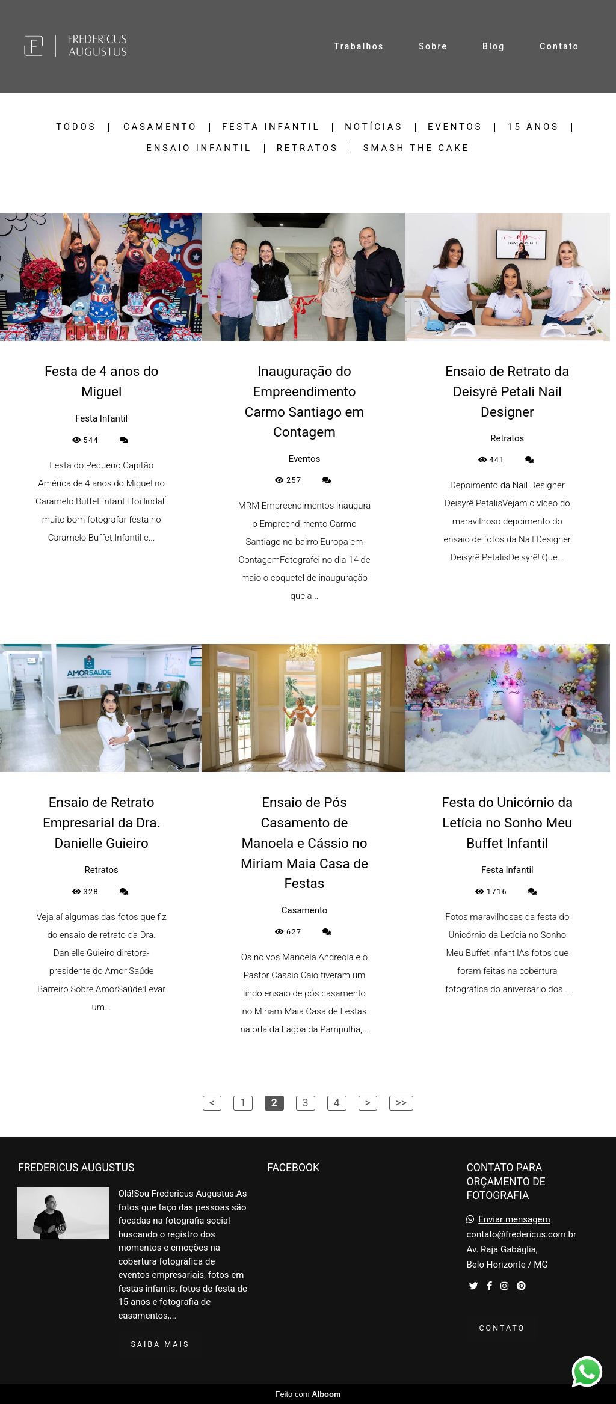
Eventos (455, 127)
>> (401, 1103)
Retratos (308, 148)
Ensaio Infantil (199, 148)
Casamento (160, 127)
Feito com (307, 1394)
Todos (76, 127)
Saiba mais (160, 1344)
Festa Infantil (271, 127)
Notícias (374, 127)
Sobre (433, 46)
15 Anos (533, 127)
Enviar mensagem (514, 1219)
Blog (493, 46)
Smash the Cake (416, 148)
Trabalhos (359, 46)
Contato (559, 46)
